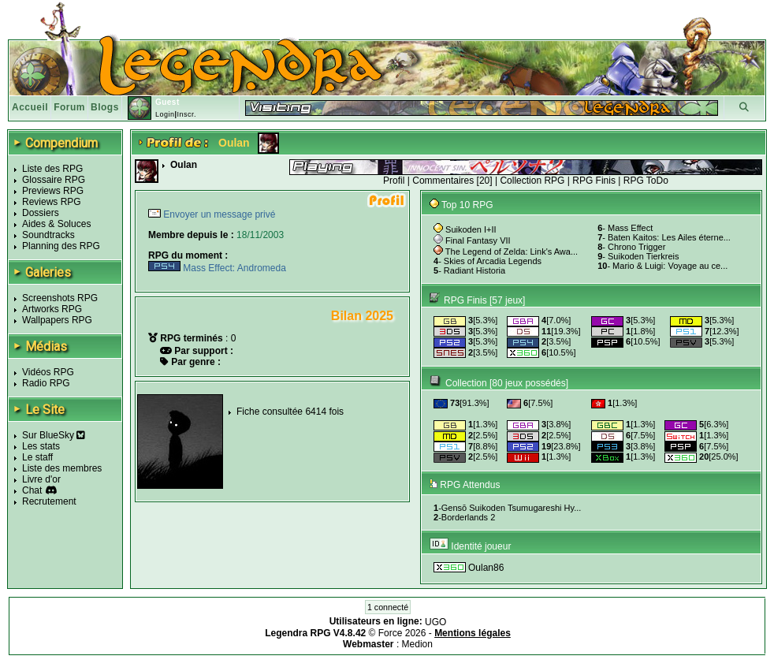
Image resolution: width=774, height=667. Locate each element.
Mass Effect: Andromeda (217, 268)
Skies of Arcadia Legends (492, 261)
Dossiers (40, 212)
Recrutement (49, 501)
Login (165, 114)
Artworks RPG (52, 309)
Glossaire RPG (53, 179)
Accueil (30, 107)
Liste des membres (62, 468)
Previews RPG (53, 190)
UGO (435, 622)
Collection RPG (532, 180)
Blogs (105, 107)
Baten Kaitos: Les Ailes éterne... (669, 237)
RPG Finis (594, 180)
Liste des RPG (52, 168)
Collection (466, 383)
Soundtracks (48, 234)
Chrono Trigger (636, 247)
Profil (393, 180)
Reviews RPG (51, 201)
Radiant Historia (474, 270)
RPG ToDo (645, 180)
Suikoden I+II (471, 229)
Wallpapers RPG (57, 320)
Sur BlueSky (53, 435)
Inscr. (186, 114)
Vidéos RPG (48, 372)
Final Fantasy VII (478, 240)
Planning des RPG (61, 246)
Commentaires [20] (452, 180)
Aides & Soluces (56, 223)
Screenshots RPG (60, 298)
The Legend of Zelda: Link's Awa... (511, 251)
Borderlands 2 (468, 517)
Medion (417, 644)
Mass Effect (630, 228)
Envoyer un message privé (218, 214)
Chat (32, 490)
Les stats (41, 446)
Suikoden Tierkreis (643, 256)
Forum (69, 107)
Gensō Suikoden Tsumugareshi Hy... (511, 507)
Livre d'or (41, 479)
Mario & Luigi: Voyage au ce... (669, 265)
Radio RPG (46, 383)
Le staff (37, 457)
